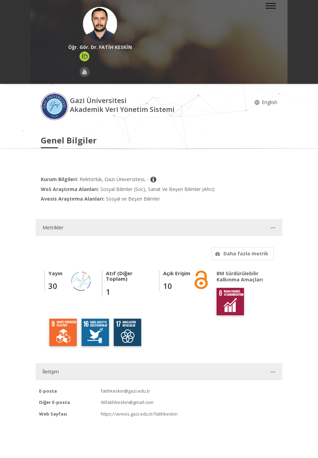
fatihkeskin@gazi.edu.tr (125, 391)
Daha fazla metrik (240, 253)
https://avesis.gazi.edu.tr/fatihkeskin (139, 414)
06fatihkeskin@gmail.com (127, 402)
